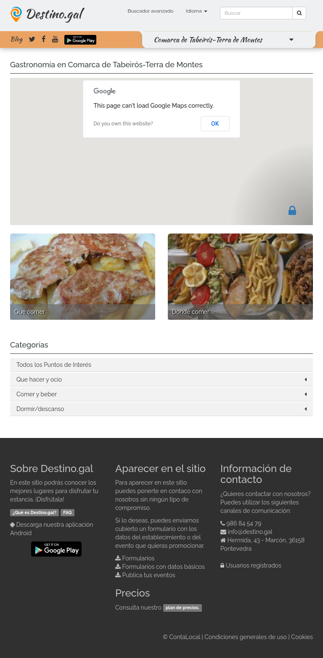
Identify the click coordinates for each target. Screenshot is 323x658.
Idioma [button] (196, 11)
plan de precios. (182, 607)
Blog (16, 39)
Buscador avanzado (150, 11)
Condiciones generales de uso (245, 637)
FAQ (67, 512)
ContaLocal (184, 637)
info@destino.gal (250, 531)
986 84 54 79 (244, 523)
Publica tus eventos (148, 575)
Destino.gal (53, 13)
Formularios (138, 558)
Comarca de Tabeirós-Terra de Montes (208, 39)
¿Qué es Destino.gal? (34, 512)
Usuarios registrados (253, 565)
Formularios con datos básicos (163, 566)
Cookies (302, 637)
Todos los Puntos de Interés (53, 364)
